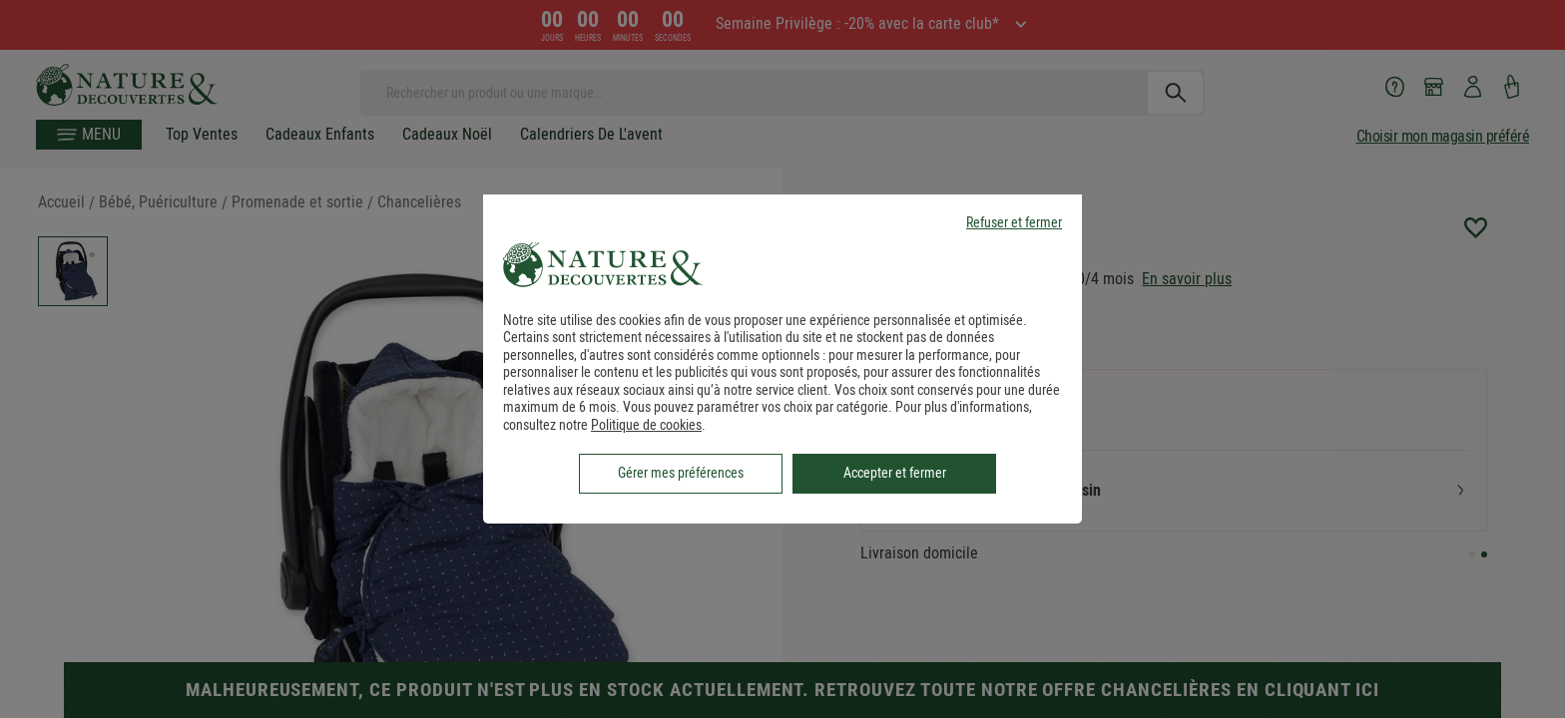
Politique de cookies (646, 425)
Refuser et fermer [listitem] (1014, 222)
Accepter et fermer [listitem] (894, 473)
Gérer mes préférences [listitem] (681, 473)
